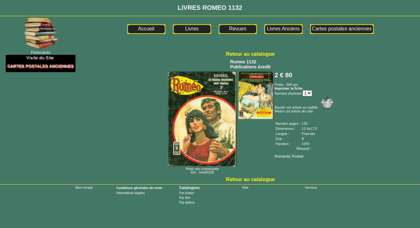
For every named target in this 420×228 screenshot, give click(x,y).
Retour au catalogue (250, 54)
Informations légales (130, 193)
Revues (237, 28)
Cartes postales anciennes (342, 28)
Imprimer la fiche (289, 88)
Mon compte (84, 187)
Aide (245, 187)
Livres (192, 28)
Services (311, 187)
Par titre (184, 198)
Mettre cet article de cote (294, 111)
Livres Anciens (283, 28)
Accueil (146, 28)
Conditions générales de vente (139, 188)
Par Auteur (186, 193)
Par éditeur (187, 202)
